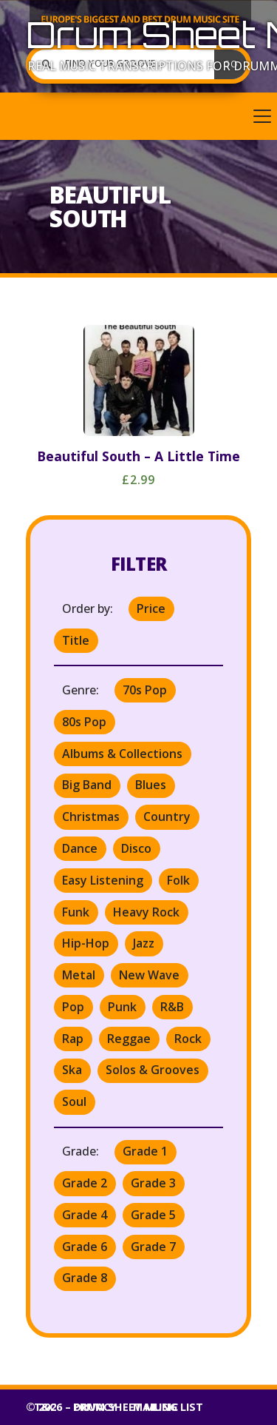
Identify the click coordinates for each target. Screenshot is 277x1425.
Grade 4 (84, 1215)
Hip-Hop (85, 943)
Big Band (87, 785)
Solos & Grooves (152, 1070)
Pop (73, 1007)
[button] (138, 116)
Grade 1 (145, 1151)
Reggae (129, 1038)
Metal (78, 975)
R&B (172, 1007)
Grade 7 (153, 1246)
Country (167, 816)
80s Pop (84, 722)
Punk (122, 1007)
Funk (75, 912)
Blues (150, 785)
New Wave (149, 975)
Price (151, 608)
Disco (136, 848)
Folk (178, 880)
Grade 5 (153, 1215)
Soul (74, 1101)
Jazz (143, 943)
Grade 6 (84, 1246)
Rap (72, 1038)
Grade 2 (84, 1183)
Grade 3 (153, 1183)
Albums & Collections (122, 753)
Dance (80, 848)
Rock (188, 1038)
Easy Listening (102, 880)
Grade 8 (84, 1278)
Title (75, 640)
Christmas (91, 816)
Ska (72, 1070)
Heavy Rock (146, 912)
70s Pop (145, 690)
